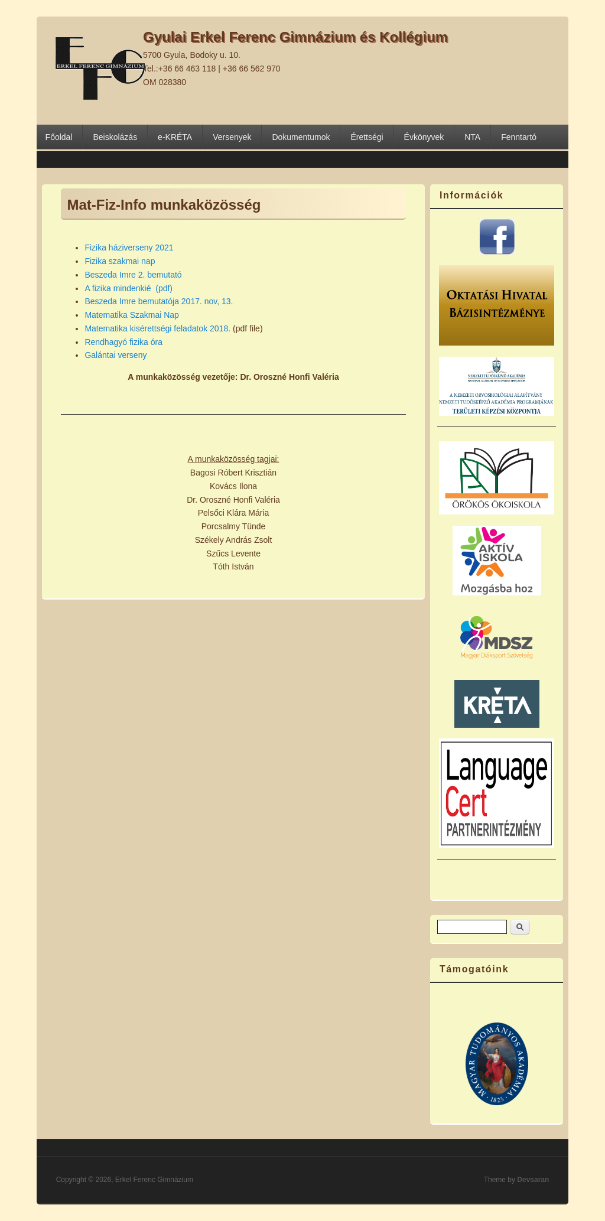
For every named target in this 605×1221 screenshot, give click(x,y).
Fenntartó (518, 137)
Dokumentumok (301, 137)
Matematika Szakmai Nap (131, 315)
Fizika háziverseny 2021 (128, 247)
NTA (472, 137)
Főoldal (59, 137)
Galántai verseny (115, 355)
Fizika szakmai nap (119, 261)
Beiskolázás (115, 137)
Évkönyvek (424, 137)
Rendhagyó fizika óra (123, 342)
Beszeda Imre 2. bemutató (132, 274)
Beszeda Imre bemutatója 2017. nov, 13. (158, 301)
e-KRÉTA (175, 137)
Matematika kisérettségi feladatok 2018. (157, 328)
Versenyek (232, 137)
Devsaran (533, 1180)
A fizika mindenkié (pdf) (128, 288)
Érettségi (366, 137)
